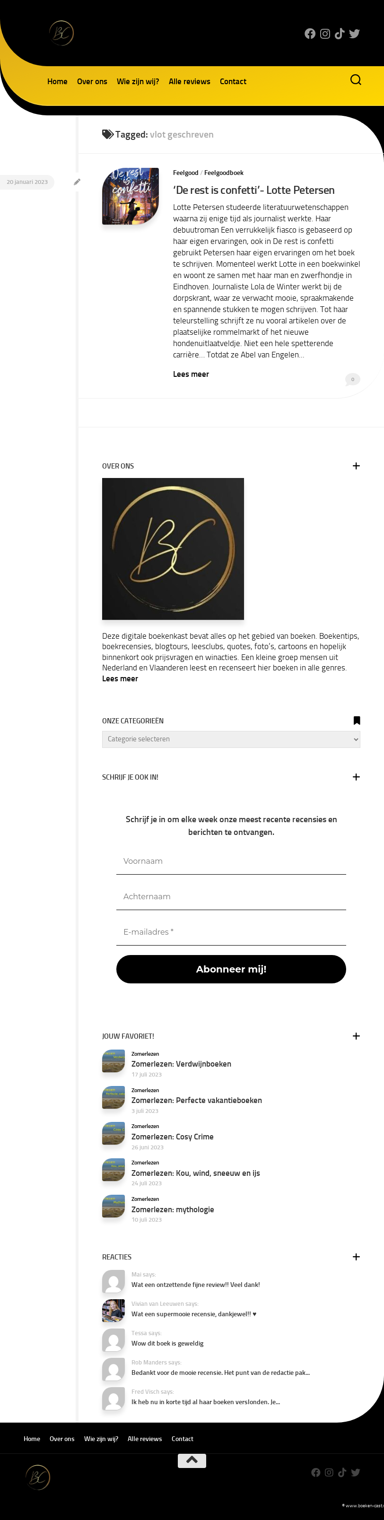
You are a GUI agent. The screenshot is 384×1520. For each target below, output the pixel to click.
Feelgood (186, 173)
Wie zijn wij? (138, 81)
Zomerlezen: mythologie (172, 1208)
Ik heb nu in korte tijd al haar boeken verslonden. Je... (205, 1402)
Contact (233, 81)
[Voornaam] (231, 861)
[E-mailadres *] (231, 932)
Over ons (92, 81)
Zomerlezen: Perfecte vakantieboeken (196, 1099)
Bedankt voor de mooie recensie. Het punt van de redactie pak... (220, 1372)
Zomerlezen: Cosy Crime (172, 1136)
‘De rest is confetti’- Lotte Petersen (253, 190)
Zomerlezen (145, 1053)
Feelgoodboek (224, 173)
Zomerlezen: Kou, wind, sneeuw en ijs (195, 1172)
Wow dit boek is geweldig (167, 1343)
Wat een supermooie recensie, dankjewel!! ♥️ (193, 1314)
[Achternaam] (231, 897)
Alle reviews (189, 81)
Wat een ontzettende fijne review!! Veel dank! (195, 1284)
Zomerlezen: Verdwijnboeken (181, 1063)
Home (57, 81)
